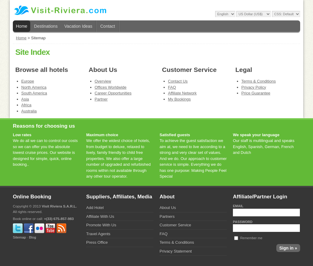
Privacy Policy (253, 87)
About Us (168, 207)
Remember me (251, 238)
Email (238, 206)
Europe (27, 81)
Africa (26, 105)
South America (34, 93)
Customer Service (175, 225)
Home (21, 26)
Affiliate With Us (100, 216)
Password (242, 222)
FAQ (172, 87)
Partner (101, 99)
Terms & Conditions (258, 81)
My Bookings (179, 99)
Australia (29, 111)
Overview (103, 81)
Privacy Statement (176, 251)
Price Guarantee (256, 93)
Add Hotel (95, 207)
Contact (107, 26)
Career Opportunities (113, 93)
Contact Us (178, 81)
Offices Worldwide (111, 87)
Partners (167, 216)
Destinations (45, 26)
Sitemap (19, 237)
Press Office (97, 242)
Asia (25, 99)
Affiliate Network (182, 93)
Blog (32, 237)
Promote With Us (101, 225)
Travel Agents (98, 234)
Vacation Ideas (78, 26)
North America (33, 87)
